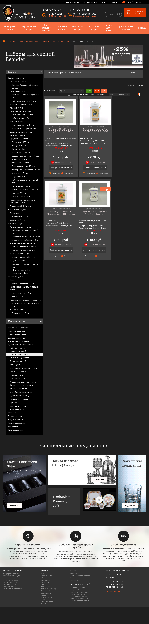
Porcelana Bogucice (48, 591)
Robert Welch (46, 593)
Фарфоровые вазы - (23, 283)
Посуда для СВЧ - (20, 206)
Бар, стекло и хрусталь (46, 28)
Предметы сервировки (20, 138)
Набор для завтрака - (24, 101)
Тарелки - (18, 135)
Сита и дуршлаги (17, 378)
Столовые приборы (62, 28)
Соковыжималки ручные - (26, 236)
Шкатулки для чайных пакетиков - (22, 271)
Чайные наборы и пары (20, 111)
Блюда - (19, 145)
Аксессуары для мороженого (23, 382)
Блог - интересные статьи (80, 576)
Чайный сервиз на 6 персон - (26, 96)
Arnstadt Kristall (47, 576)
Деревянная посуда (16, 337)
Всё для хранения (17, 260)
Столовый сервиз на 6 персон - (25, 86)
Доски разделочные (17, 334)
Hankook (44, 584)
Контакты (113, 2)
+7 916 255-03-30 (114, 584)
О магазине (74, 573)
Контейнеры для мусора (21, 392)
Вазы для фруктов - (23, 166)
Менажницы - (21, 216)
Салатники (14, 213)
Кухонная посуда (94, 28)
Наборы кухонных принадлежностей (18, 349)
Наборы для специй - (24, 246)
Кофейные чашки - (23, 125)
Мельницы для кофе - (24, 257)
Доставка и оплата (73, 2)
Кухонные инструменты (20, 227)
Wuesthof (44, 604)
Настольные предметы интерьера (25, 300)
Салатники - (21, 142)
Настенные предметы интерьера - (25, 288)
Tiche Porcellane (47, 602)
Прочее (13, 402)
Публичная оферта (77, 594)
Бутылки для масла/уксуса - (25, 265)
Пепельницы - (21, 313)
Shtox (43, 599)
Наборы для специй (61, 41)
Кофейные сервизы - (22, 104)
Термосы (12, 412)
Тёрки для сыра (17, 364)
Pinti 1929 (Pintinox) (48, 589)
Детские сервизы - (21, 132)
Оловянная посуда (78, 28)
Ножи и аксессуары (16, 331)
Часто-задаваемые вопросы (81, 578)
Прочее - (19, 193)
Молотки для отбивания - (26, 240)
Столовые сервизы (18, 81)
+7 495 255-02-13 (114, 581)
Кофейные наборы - (24, 128)
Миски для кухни (17, 375)
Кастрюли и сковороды (18, 327)
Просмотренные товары (79, 600)
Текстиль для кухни (16, 430)
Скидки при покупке (63, 162)
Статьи (103, 2)
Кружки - (16, 107)
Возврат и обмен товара (79, 592)
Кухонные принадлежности (37, 41)
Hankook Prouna (47, 586)
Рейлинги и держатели (20, 357)
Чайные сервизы (17, 91)
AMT (42, 573)
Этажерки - (17, 220)
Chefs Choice (45, 580)
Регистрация (139, 2)
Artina (43, 578)
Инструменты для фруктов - (25, 231)
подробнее (15, 505)
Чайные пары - (21, 118)
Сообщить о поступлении (60, 167)
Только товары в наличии (81, 94)
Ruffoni (43, 595)
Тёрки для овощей (18, 361)
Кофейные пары (17, 121)
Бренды (142, 27)
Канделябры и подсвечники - (25, 305)
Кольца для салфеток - (25, 189)
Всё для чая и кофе (16, 409)
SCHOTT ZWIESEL (47, 597)
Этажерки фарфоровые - (26, 169)
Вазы (12, 280)
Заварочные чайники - (25, 156)
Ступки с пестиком (18, 371)
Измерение (13, 426)
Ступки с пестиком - (23, 250)
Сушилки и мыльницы (20, 395)
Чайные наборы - (23, 114)
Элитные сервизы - (21, 196)
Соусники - (19, 176)
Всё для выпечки (15, 419)
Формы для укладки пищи (21, 385)
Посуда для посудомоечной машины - (22, 201)
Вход (129, 2)
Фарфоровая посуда (9, 28)
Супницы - (19, 149)
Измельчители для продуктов (23, 368)
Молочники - (20, 159)
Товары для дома (108, 28)
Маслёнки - (20, 173)
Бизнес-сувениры (17, 309)
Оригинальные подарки (125, 28)
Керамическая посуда (29, 28)
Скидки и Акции (90, 2)
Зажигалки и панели (19, 388)
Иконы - (18, 296)
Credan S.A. (45, 582)
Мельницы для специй (20, 253)
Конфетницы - (21, 162)
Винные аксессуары (17, 423)
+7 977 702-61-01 (114, 574)
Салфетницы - (21, 186)
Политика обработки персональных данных (79, 597)
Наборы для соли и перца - (25, 181)
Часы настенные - (22, 293)
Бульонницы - (21, 152)
